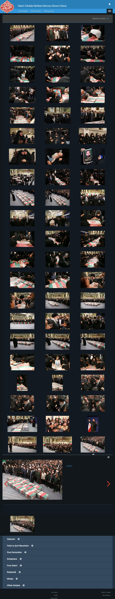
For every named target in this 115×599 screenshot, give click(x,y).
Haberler (11, 539)
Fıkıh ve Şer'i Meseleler (18, 546)
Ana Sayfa (23, 11)
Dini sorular (36, 11)
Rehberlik (11, 572)
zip (107, 18)
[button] (110, 11)
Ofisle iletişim (13, 585)
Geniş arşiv (49, 11)
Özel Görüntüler (14, 552)
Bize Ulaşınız (107, 595)
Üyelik (56, 595)
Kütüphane (12, 559)
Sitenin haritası (106, 592)
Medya (10, 579)
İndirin (69, 466)
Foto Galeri (12, 565)
